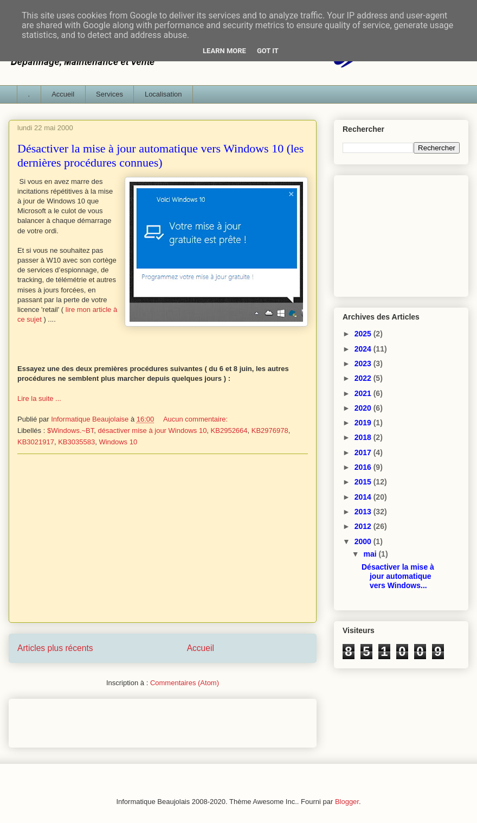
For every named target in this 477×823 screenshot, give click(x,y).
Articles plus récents (55, 648)
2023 (363, 363)
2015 (363, 481)
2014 (363, 497)
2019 (363, 422)
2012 (363, 526)
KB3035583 (76, 442)
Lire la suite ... (39, 398)
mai (370, 554)
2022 (363, 378)
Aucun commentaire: (196, 419)
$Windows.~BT (70, 430)
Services (109, 94)
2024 (363, 348)
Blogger (347, 802)
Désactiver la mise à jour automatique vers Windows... (398, 576)
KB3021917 (35, 442)
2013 (363, 511)
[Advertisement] (163, 538)
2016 (363, 467)
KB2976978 (270, 430)
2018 (363, 437)
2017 (363, 452)
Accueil (62, 94)
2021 (363, 393)
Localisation (163, 94)
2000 (363, 541)
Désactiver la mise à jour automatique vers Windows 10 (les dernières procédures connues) (160, 155)
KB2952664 (229, 430)
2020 (363, 408)
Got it (268, 51)
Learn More (224, 51)
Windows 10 (118, 442)
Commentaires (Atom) (184, 683)
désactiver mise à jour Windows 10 (152, 430)
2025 (363, 333)
